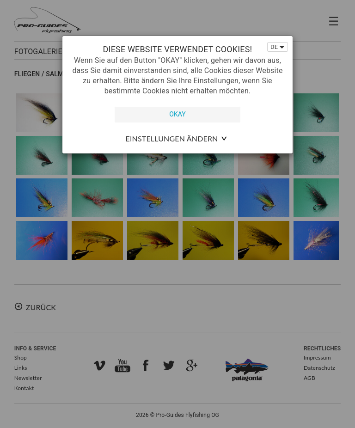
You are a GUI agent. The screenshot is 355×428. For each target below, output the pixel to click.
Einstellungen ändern (172, 138)
